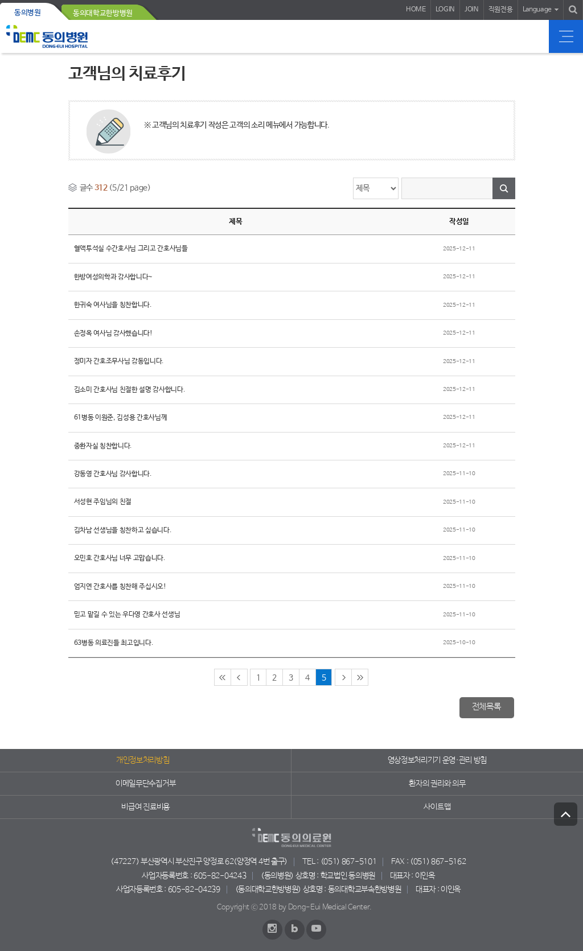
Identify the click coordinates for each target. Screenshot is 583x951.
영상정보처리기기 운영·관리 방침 (437, 760)
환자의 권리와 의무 (437, 783)
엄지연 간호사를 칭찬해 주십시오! (120, 587)
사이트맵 (437, 807)
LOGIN (445, 10)
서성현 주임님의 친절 (103, 502)
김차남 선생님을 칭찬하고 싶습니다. (123, 530)
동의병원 (27, 13)
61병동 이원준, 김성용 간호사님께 (120, 418)
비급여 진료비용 (145, 807)
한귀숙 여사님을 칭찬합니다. (113, 305)
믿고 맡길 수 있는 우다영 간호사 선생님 (127, 615)
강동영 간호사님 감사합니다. (113, 474)
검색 (503, 188)
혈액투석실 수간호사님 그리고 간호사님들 (131, 249)
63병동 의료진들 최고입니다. (114, 643)
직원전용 (500, 10)
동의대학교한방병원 (103, 13)
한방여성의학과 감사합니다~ (113, 277)
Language (537, 10)
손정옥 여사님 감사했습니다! (113, 333)
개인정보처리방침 (142, 760)
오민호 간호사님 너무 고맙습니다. (120, 558)
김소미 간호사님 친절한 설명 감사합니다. (130, 390)
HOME (416, 10)
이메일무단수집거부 (145, 783)
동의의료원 (47, 36)
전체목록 (486, 707)
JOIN (472, 10)
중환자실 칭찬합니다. (103, 446)
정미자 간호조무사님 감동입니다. (119, 361)
